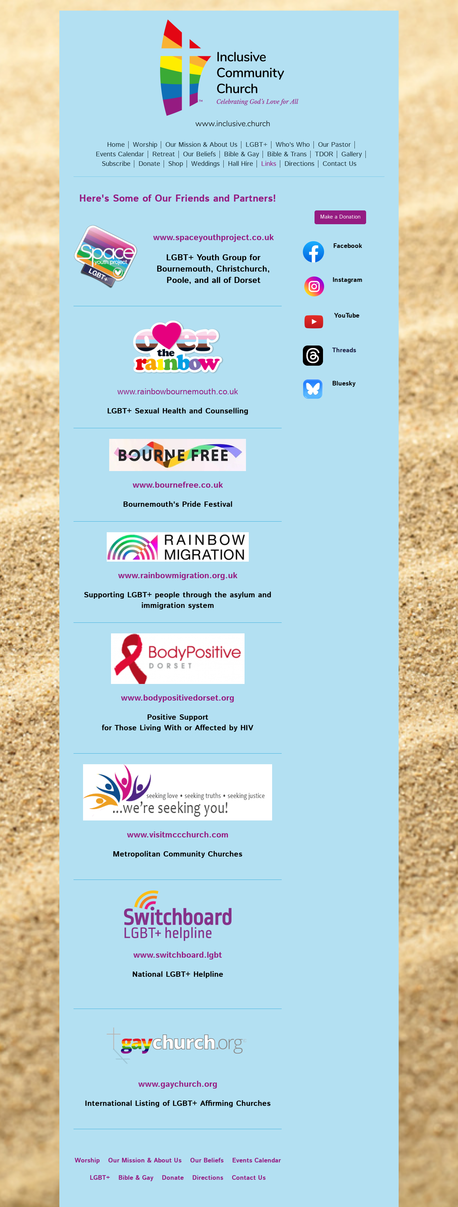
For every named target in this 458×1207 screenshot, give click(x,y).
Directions (207, 1178)
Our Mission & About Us (145, 1160)
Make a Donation (340, 217)
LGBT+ (100, 1178)
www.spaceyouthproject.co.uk (213, 238)
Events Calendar (256, 1160)
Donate (173, 1178)
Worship (87, 1160)
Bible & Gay (135, 1178)
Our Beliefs (207, 1160)
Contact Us (249, 1178)
